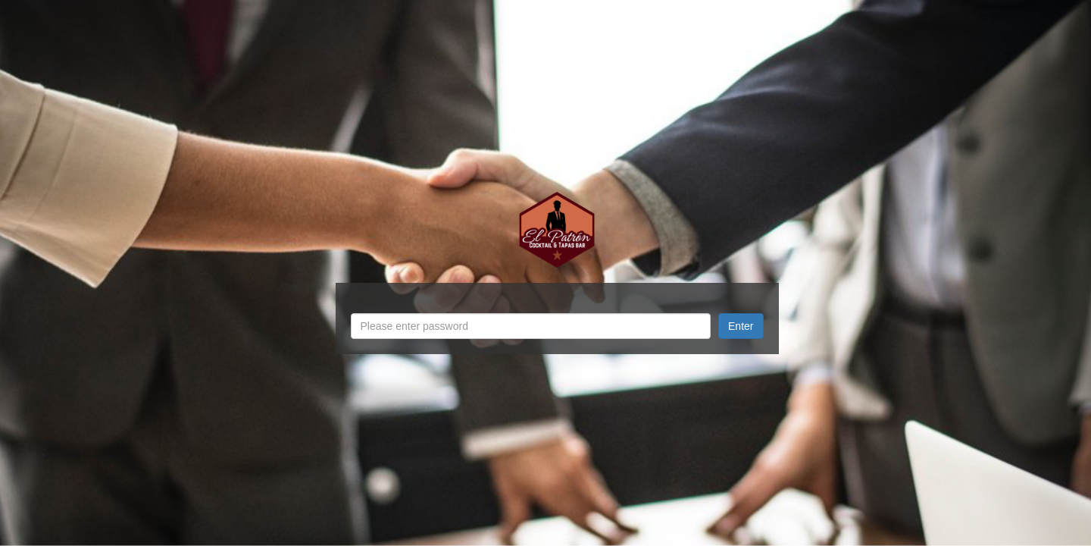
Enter (740, 326)
